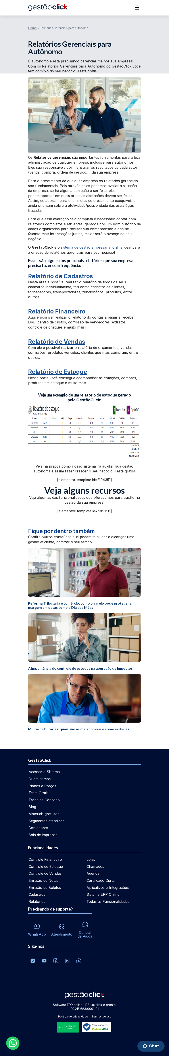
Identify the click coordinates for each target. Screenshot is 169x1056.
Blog (32, 807)
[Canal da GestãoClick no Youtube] (44, 960)
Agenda (92, 873)
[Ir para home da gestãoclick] (48, 8)
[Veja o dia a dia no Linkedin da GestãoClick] (67, 960)
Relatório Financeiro (56, 311)
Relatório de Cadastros (60, 276)
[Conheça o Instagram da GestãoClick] (32, 960)
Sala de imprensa (43, 835)
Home (32, 28)
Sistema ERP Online (102, 894)
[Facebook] (55, 960)
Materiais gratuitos (44, 814)
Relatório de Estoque (57, 371)
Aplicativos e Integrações (107, 887)
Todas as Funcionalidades (107, 901)
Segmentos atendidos (46, 821)
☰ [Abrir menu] (136, 8)
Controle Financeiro (45, 859)
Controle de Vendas (45, 873)
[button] (12, 1043)
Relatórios (37, 901)
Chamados (95, 866)
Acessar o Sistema (44, 772)
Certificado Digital (100, 880)
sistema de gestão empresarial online (92, 247)
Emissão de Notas (43, 880)
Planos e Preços (42, 786)
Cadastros (37, 894)
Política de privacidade (73, 1016)
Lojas (90, 859)
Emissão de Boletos (45, 887)
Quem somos (40, 779)
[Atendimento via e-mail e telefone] (61, 928)
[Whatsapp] (37, 928)
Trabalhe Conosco (44, 800)
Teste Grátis (38, 793)
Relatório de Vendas (56, 341)
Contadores (38, 828)
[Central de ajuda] (85, 928)
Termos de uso (101, 1016)
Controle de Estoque (46, 866)
